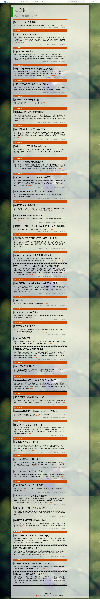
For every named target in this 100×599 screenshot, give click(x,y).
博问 (27, 1)
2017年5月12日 (18, 438)
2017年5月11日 (18, 455)
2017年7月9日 (18, 322)
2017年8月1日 (18, 173)
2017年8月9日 (18, 80)
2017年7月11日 (18, 296)
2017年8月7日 (18, 108)
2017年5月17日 (18, 407)
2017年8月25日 (18, 30)
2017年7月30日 (18, 234)
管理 (34, 16)
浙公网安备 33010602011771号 (44, 595)
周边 (18, 1)
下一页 (63, 587)
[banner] (6, 2)
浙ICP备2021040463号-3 (58, 595)
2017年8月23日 (18, 48)
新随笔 (25, 16)
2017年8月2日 (18, 158)
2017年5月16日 (18, 421)
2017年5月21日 (18, 376)
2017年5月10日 (18, 481)
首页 (17, 16)
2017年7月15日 (18, 279)
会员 (13, 1)
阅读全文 (61, 25)
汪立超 (20, 10)
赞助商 (36, 1)
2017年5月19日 (18, 393)
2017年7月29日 (18, 251)
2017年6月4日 (18, 362)
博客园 (46, 593)
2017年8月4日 (18, 125)
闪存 (31, 1)
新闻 (22, 1)
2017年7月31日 (18, 201)
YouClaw (42, 1)
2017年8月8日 (18, 96)
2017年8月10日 (18, 65)
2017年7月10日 (18, 309)
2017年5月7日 (18, 560)
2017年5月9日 (18, 532)
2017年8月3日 (18, 142)
